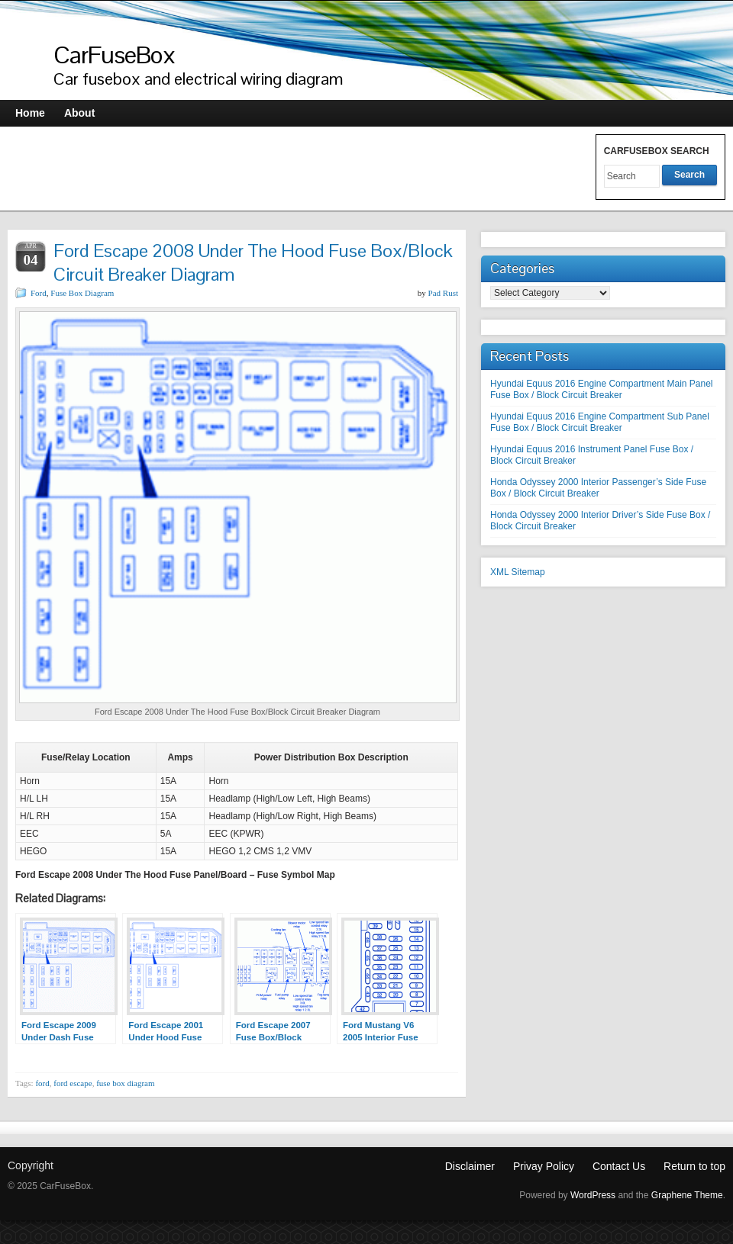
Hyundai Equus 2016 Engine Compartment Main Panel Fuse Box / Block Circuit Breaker (601, 389)
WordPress (592, 1195)
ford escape (72, 1083)
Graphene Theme (687, 1195)
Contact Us (619, 1166)
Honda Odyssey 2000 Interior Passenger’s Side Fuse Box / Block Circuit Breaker (598, 488)
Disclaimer (470, 1166)
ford (42, 1083)
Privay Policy (543, 1166)
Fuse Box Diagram (82, 292)
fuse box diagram (125, 1083)
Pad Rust (443, 292)
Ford (39, 292)
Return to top (694, 1166)
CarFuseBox (114, 54)
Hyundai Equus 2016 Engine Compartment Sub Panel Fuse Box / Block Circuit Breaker (599, 422)
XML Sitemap (517, 572)
